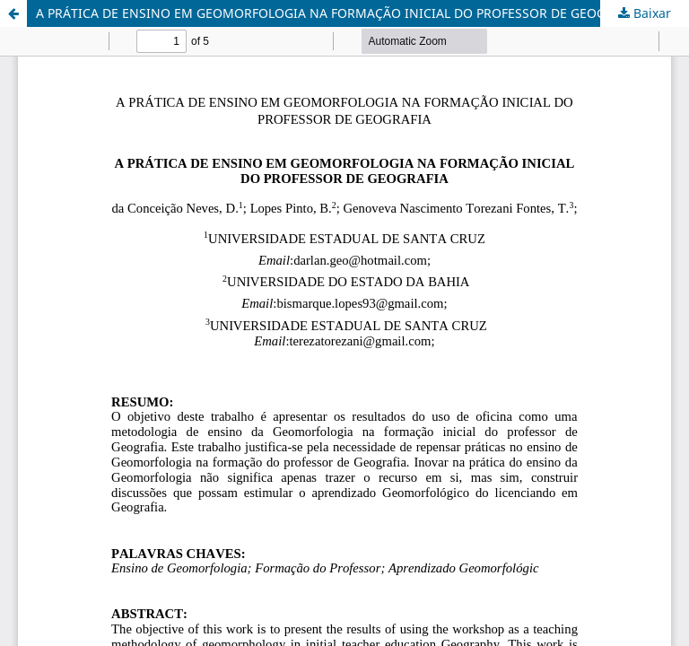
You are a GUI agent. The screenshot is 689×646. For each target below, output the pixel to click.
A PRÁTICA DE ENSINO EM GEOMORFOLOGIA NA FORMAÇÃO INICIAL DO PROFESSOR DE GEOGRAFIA (338, 13)
